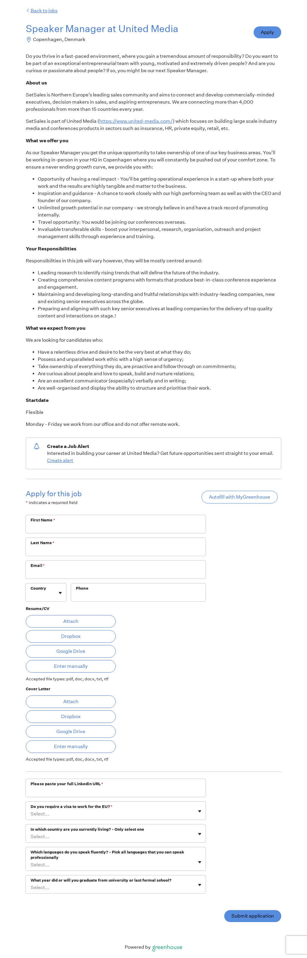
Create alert (60, 460)
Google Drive (70, 651)
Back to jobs (42, 10)
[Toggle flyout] (60, 593)
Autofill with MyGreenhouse (239, 497)
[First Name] (116, 528)
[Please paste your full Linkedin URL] (116, 792)
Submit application (252, 916)
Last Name (43, 542)
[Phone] (138, 596)
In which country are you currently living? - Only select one (87, 829)
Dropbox (71, 636)
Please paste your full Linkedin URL (67, 783)
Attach (71, 621)
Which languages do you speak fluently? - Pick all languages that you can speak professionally (107, 855)
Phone (82, 588)
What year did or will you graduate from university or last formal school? (101, 880)
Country (38, 588)
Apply (267, 32)
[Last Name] (116, 551)
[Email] (116, 573)
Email (38, 565)
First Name (43, 520)
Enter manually (71, 666)
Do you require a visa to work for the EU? (71, 806)
